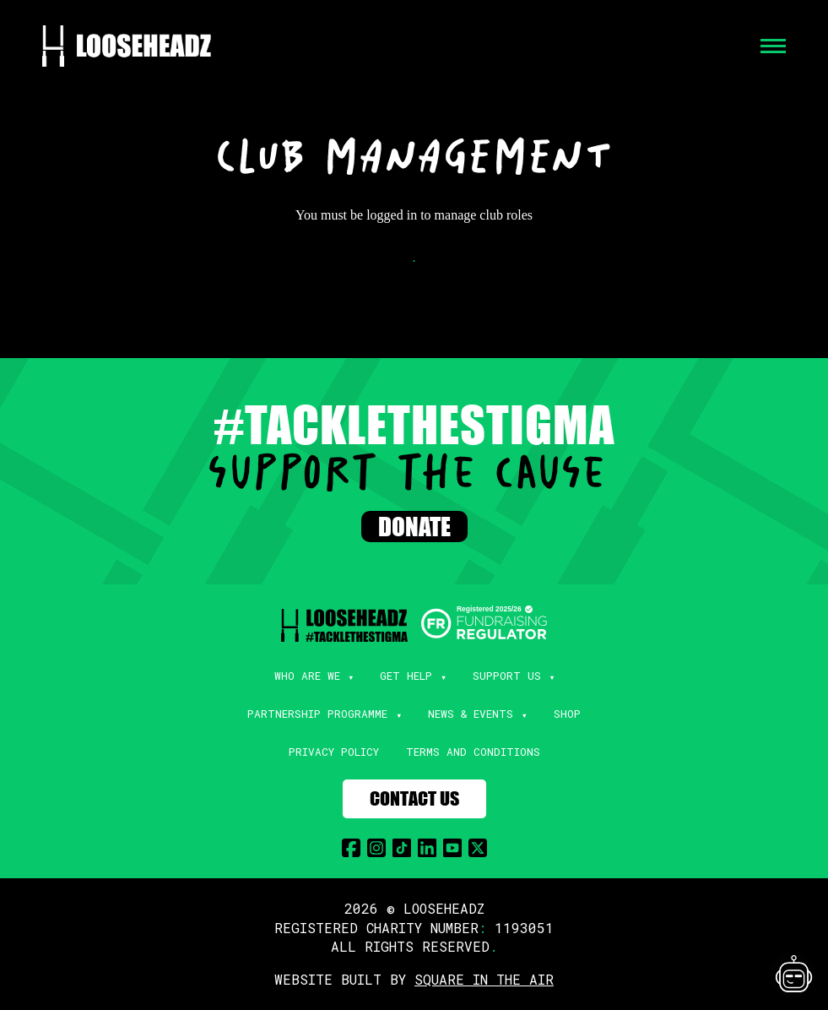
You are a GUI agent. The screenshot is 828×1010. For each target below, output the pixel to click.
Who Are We (307, 675)
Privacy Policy (334, 751)
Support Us (507, 675)
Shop (567, 713)
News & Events (470, 713)
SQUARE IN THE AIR (484, 979)
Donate (414, 526)
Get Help (406, 675)
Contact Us (414, 798)
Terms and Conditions (473, 751)
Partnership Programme (317, 713)
